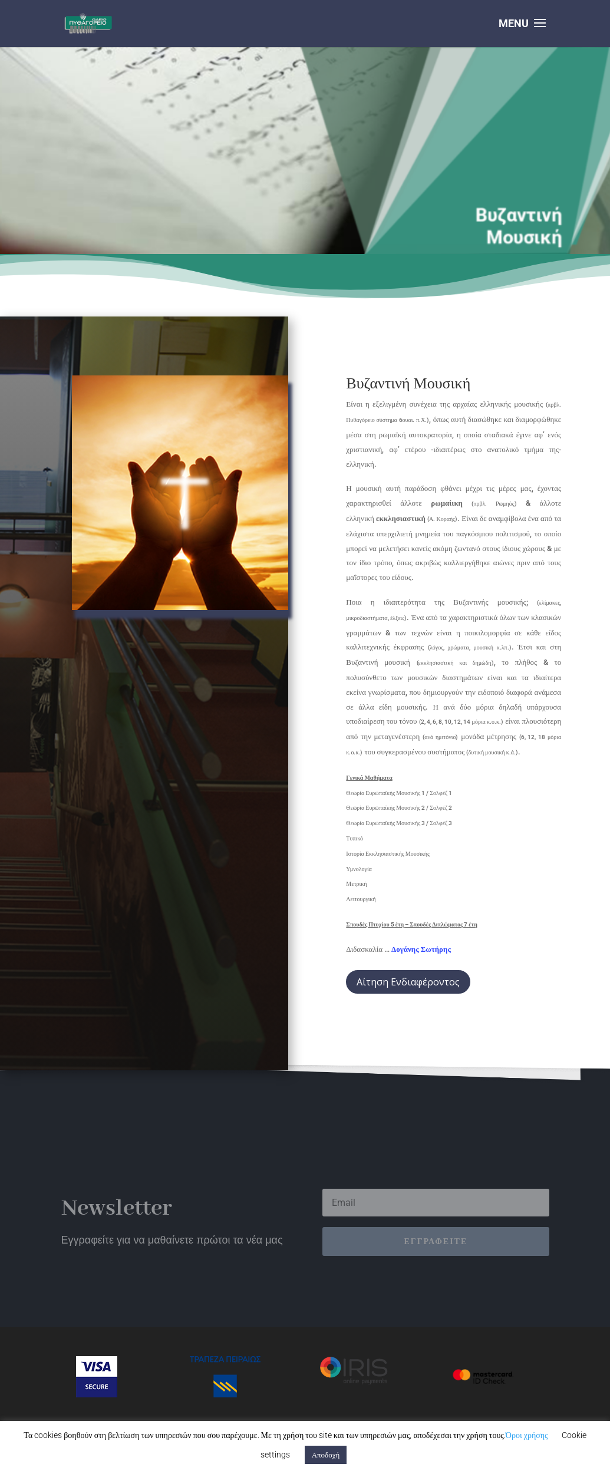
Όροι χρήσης (527, 1435)
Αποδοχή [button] (326, 1454)
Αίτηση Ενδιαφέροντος (408, 981)
